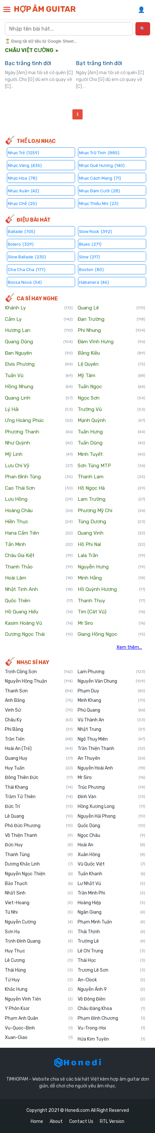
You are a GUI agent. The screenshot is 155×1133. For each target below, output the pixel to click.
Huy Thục (39, 951)
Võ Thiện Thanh (39, 835)
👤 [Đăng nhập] (141, 9)
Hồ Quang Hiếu (39, 612)
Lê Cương (39, 960)
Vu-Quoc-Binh (39, 1028)
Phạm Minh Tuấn (112, 922)
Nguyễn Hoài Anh (112, 768)
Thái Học (112, 960)
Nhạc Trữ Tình (99, 152)
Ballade (21, 231)
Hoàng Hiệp (112, 903)
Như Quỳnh (39, 443)
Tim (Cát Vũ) (112, 612)
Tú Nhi (39, 912)
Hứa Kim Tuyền (112, 1039)
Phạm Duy (112, 691)
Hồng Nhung (39, 387)
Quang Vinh (112, 533)
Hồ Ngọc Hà (112, 488)
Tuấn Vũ (39, 376)
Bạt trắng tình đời (99, 63)
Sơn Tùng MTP (112, 466)
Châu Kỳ (39, 720)
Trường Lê (112, 941)
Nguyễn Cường (39, 922)
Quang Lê (112, 308)
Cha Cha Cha (26, 269)
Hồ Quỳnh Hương (112, 589)
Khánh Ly (39, 308)
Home (37, 1121)
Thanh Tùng (39, 855)
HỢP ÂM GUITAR (45, 9)
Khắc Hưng (39, 989)
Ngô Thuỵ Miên (112, 739)
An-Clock (112, 980)
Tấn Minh (39, 544)
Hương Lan (39, 330)
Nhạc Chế (22, 203)
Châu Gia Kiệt (39, 556)
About (56, 1121)
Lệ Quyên (112, 364)
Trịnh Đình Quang (39, 941)
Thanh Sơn (39, 691)
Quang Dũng (39, 342)
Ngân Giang (112, 912)
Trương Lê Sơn (112, 970)
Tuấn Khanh (112, 874)
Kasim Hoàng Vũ (39, 623)
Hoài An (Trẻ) (39, 748)
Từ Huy (39, 980)
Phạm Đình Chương (112, 1018)
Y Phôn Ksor (39, 1008)
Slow (89, 256)
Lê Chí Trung (112, 951)
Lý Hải (39, 409)
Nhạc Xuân (23, 190)
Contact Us (81, 1121)
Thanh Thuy (112, 601)
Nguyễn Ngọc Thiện (39, 874)
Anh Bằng (39, 700)
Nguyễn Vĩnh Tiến (39, 999)
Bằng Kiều (112, 353)
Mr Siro (112, 623)
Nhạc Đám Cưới (99, 190)
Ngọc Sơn (112, 398)
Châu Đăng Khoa (112, 1008)
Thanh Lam (112, 477)
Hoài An (112, 845)
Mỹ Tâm (112, 376)
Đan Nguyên (39, 353)
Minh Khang (112, 700)
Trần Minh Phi (112, 893)
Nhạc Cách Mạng (100, 178)
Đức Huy (39, 845)
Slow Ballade (27, 256)
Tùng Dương (112, 522)
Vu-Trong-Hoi (112, 1028)
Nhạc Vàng (25, 165)
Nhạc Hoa (22, 178)
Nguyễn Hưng (112, 567)
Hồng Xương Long (112, 806)
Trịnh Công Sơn (39, 672)
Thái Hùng (39, 970)
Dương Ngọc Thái (39, 634)
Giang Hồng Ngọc (112, 634)
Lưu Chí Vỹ (39, 466)
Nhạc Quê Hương (102, 165)
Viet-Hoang (39, 903)
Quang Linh (39, 398)
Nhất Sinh (39, 893)
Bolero (21, 244)
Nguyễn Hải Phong (112, 816)
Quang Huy (39, 758)
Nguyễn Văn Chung (112, 681)
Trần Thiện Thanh (112, 748)
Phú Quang (112, 710)
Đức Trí (39, 806)
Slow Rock (95, 231)
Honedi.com (77, 1110)
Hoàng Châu (39, 511)
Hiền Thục (39, 522)
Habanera (94, 282)
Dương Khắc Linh (39, 864)
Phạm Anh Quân (39, 1018)
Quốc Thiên (39, 601)
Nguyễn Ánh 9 (112, 989)
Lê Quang (39, 816)
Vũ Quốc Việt (112, 864)
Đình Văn (112, 797)
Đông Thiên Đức (39, 777)
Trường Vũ (112, 409)
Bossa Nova (25, 282)
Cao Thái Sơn (39, 488)
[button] (6, 9)
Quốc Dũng (112, 826)
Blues (90, 244)
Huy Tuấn (39, 768)
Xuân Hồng (112, 855)
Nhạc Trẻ (23, 152)
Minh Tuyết (112, 454)
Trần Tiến (39, 739)
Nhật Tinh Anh (39, 589)
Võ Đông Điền (112, 999)
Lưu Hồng (39, 499)
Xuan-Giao (39, 1037)
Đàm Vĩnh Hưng (112, 342)
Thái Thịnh (112, 932)
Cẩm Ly (39, 319)
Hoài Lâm (39, 578)
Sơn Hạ (39, 932)
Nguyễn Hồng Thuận (39, 681)
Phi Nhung (112, 330)
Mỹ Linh (39, 454)
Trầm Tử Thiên (39, 797)
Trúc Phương (112, 787)
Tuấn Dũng (112, 443)
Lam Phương (112, 672)
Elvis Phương (39, 364)
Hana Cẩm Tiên (39, 533)
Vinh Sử (39, 710)
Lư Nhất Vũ (112, 883)
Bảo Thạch (39, 883)
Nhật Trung (112, 729)
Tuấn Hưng (112, 432)
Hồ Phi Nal (112, 544)
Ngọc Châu (112, 835)
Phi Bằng (39, 729)
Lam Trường (112, 499)
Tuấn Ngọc (112, 387)
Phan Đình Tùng (39, 477)
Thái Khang (39, 787)
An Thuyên (112, 758)
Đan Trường (112, 319)
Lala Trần (112, 556)
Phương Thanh (39, 432)
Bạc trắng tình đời (28, 63)
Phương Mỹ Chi (112, 511)
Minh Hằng (112, 578)
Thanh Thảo (39, 567)
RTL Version (112, 1121)
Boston (91, 269)
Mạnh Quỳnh (112, 420)
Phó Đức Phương (39, 826)
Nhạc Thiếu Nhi (98, 203)
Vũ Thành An (112, 720)
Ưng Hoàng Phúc (39, 420)
